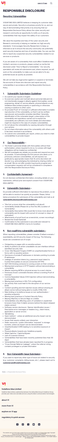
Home (4, 372)
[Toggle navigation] (55, 3)
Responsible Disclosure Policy (17, 372)
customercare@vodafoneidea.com (16, 363)
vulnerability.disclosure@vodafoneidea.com (20, 199)
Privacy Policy (44, 432)
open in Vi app (42, 3)
